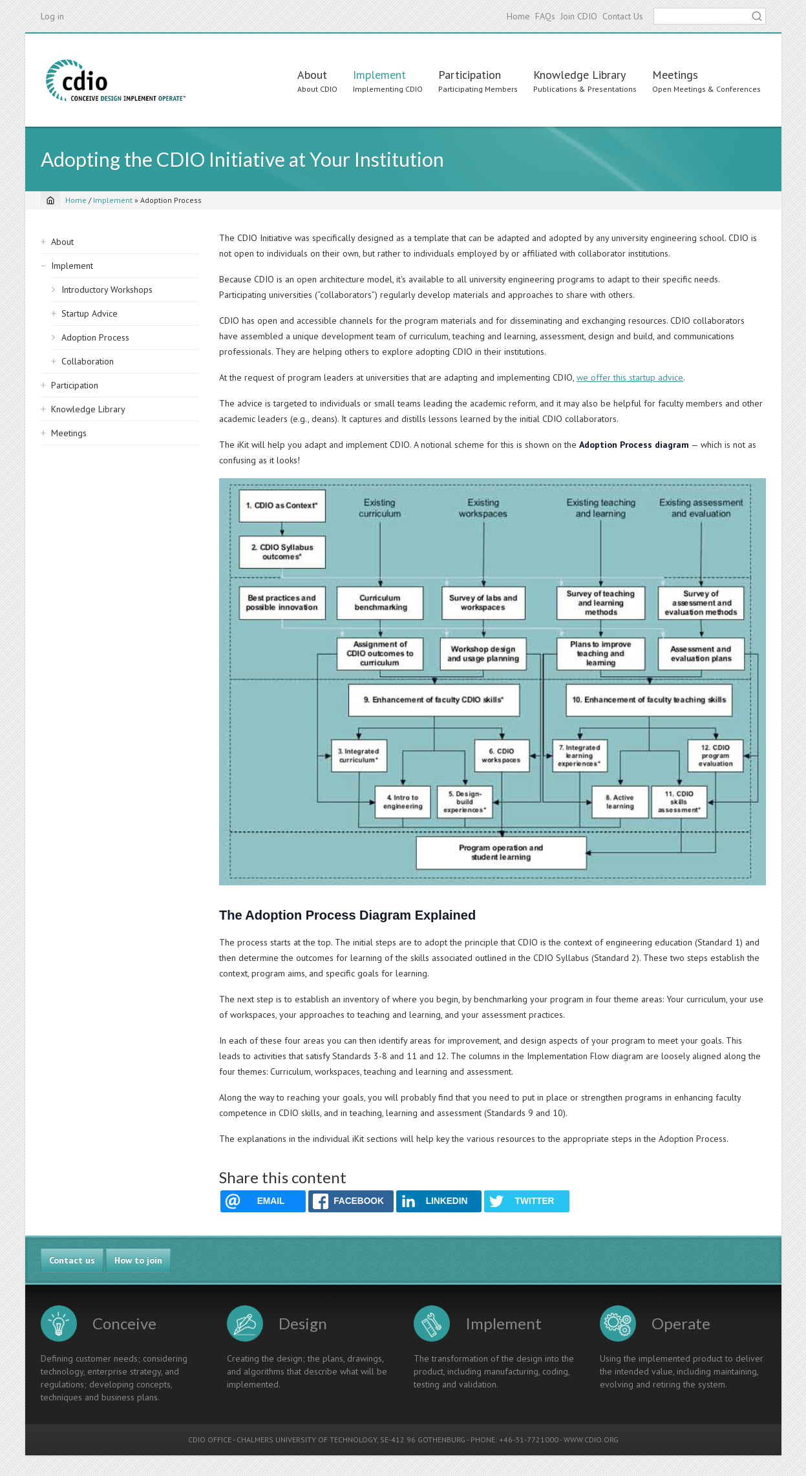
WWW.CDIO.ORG (591, 1439)
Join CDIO (578, 16)
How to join (138, 1260)
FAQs (545, 16)
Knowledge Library (579, 74)
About (312, 74)
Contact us (72, 1260)
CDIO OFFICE (209, 1439)
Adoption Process (95, 337)
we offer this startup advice (630, 377)
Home (518, 16)
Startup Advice (89, 313)
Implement (379, 74)
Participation (469, 74)
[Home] (50, 200)
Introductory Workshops (107, 289)
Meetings (675, 74)
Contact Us (622, 16)
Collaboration (87, 361)
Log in (52, 16)
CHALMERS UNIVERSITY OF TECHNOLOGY (307, 1439)
